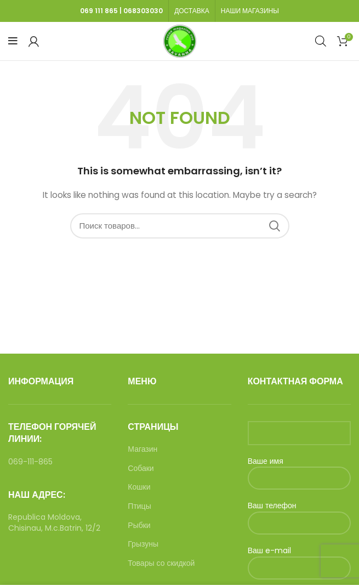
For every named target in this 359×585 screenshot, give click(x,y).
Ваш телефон (299, 514)
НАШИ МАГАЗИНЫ (250, 10)
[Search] (179, 225)
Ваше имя (299, 469)
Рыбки (139, 525)
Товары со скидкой (161, 563)
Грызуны (143, 544)
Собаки (140, 468)
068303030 (143, 10)
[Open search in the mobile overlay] (320, 41)
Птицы (139, 506)
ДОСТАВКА (191, 10)
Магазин (142, 449)
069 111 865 (99, 10)
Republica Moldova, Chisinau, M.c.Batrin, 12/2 (54, 522)
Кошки (139, 487)
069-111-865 (30, 461)
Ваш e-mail (299, 559)
